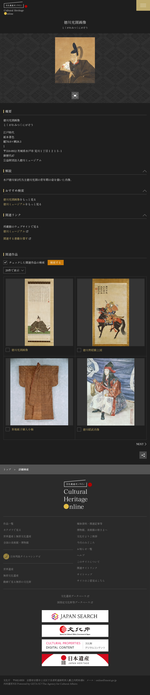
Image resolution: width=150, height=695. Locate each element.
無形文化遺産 (11, 575)
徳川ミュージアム (14, 204)
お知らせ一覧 (84, 549)
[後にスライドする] (141, 444)
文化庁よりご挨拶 (87, 536)
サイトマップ (84, 574)
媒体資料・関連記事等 (89, 523)
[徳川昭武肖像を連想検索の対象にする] (79, 429)
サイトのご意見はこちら (91, 580)
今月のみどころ (86, 542)
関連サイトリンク (87, 568)
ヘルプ (81, 555)
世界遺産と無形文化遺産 (17, 536)
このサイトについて (88, 561)
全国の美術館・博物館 (16, 542)
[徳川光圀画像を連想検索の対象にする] (8, 350)
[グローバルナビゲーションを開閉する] (143, 5)
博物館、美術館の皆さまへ (92, 530)
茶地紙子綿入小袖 (22, 429)
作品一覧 (8, 523)
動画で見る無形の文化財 (17, 582)
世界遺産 (8, 569)
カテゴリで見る (12, 530)
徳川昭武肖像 (91, 429)
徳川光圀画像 (11, 199)
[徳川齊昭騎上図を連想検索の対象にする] (79, 350)
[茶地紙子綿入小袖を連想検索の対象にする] (8, 429)
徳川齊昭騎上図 (92, 350)
